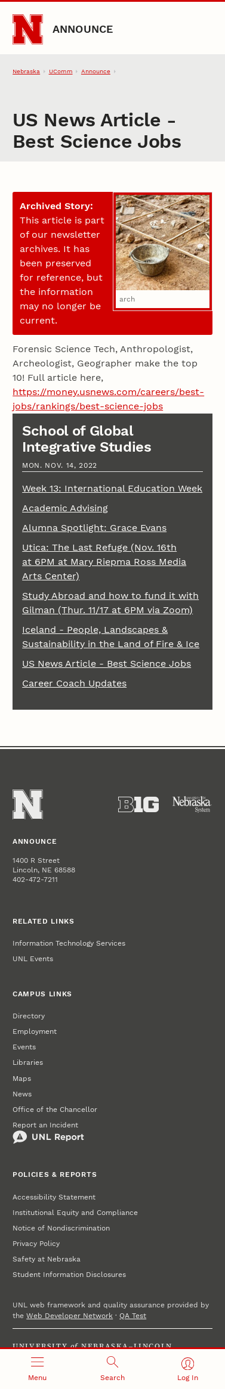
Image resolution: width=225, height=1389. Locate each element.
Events (24, 1047)
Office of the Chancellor (55, 1109)
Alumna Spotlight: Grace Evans (94, 527)
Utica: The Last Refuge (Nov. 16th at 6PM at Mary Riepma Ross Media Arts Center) (104, 562)
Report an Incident (48, 1133)
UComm (61, 71)
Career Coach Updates (74, 683)
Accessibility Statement (54, 1197)
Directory (29, 1016)
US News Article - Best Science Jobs (106, 663)
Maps (22, 1078)
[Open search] (112, 1369)
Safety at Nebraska (47, 1259)
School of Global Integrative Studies (87, 438)
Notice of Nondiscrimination (61, 1228)
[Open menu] (37, 1369)
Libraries (28, 1062)
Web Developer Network (69, 1316)
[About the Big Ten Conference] (138, 804)
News (22, 1094)
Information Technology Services (69, 943)
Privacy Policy (36, 1243)
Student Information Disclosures (69, 1274)
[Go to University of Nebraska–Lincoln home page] (28, 29)
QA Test (132, 1316)
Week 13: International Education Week (112, 488)
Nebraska (26, 71)
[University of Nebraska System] (192, 804)
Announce (83, 29)
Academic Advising (65, 508)
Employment (35, 1031)
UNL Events (33, 959)
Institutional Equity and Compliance (75, 1212)
